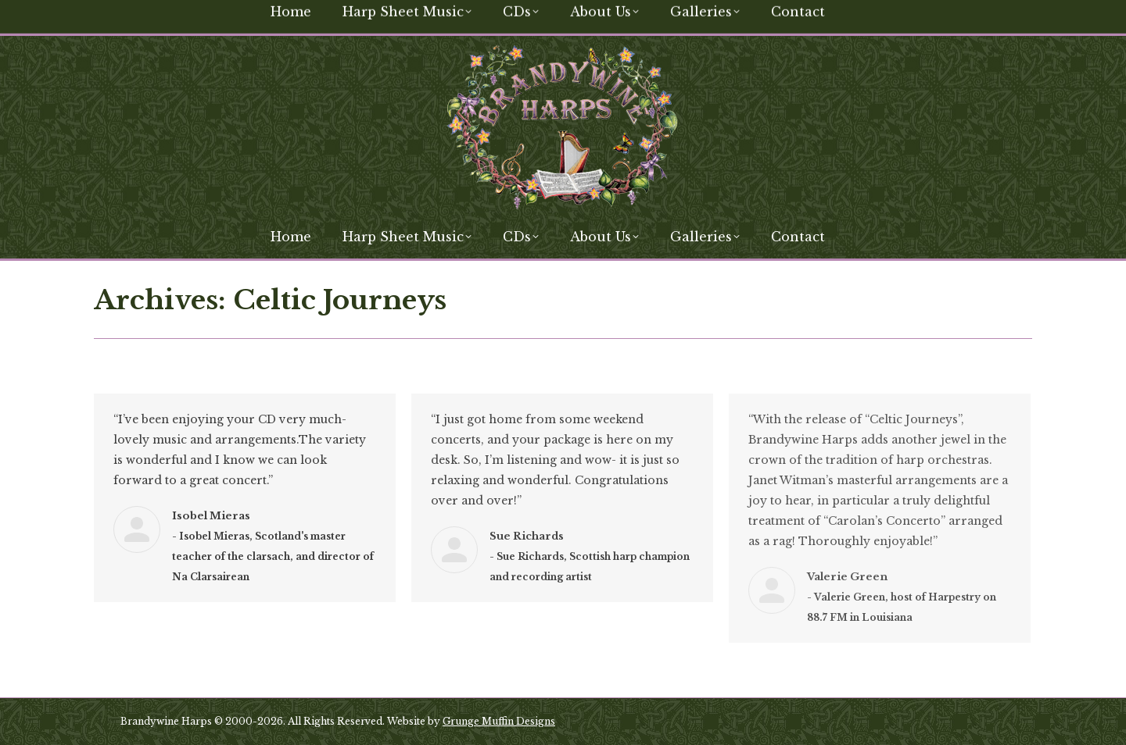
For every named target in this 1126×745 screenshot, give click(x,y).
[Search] (915, 14)
